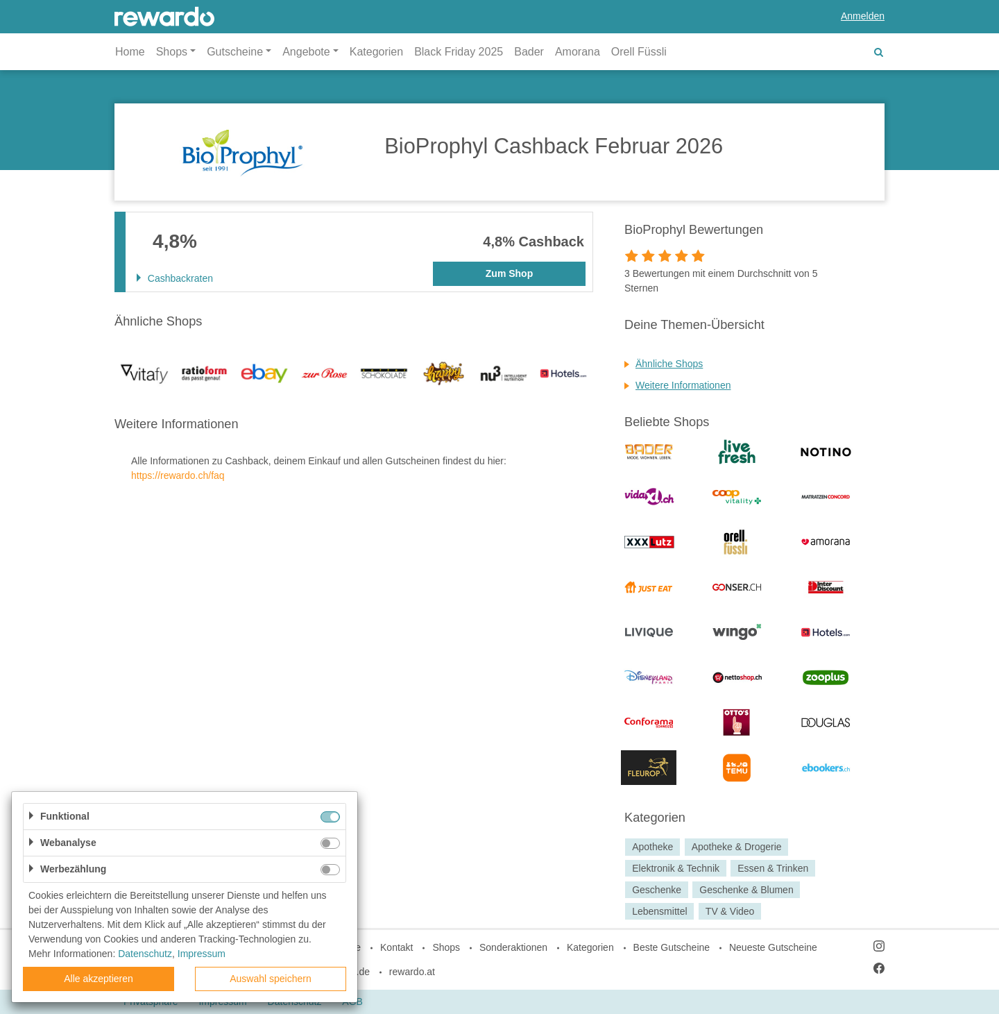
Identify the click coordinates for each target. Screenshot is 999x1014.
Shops (446, 947)
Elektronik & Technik (675, 868)
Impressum (201, 953)
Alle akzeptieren (98, 978)
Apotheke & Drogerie (737, 846)
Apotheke (652, 846)
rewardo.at (412, 971)
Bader (529, 52)
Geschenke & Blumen (746, 889)
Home (130, 52)
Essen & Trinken (772, 868)
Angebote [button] (306, 52)
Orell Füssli (639, 52)
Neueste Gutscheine (773, 947)
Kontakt (396, 947)
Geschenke (656, 889)
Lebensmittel (659, 911)
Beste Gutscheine (671, 947)
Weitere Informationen (683, 385)
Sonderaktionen (513, 947)
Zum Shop (509, 273)
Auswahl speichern (270, 978)
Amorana (577, 52)
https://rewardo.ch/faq (178, 475)
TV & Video (730, 911)
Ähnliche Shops (669, 363)
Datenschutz (145, 953)
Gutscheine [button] (235, 52)
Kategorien (376, 52)
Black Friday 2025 (458, 52)
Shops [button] (171, 52)
